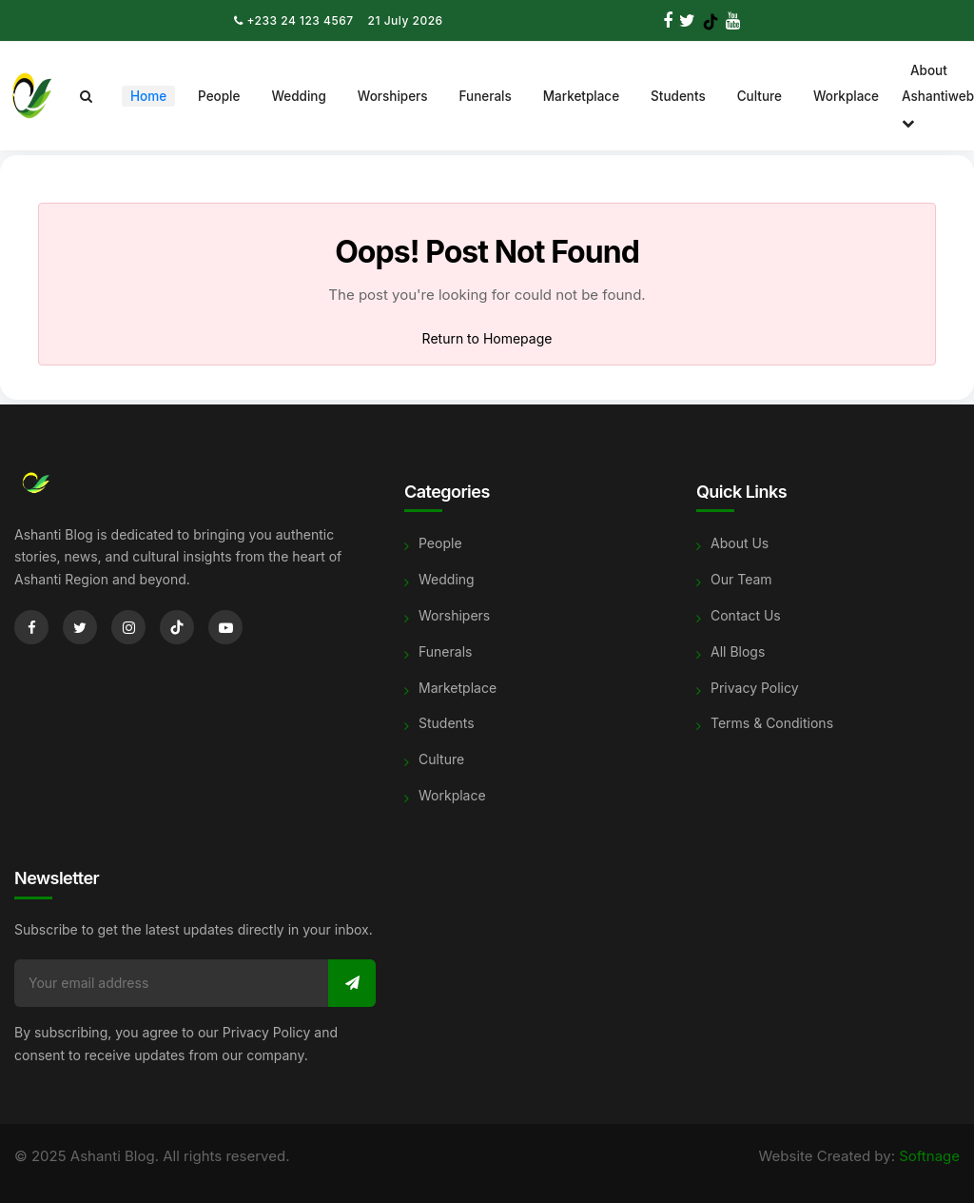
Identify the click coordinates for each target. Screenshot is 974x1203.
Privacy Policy (755, 688)
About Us (740, 543)
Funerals (485, 96)
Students (678, 96)
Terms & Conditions (772, 723)
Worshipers (393, 96)
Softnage (929, 1156)
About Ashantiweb (938, 96)
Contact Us (746, 615)
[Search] (86, 96)
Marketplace (581, 96)
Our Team (741, 579)
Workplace (846, 96)
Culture (759, 96)
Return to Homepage (487, 338)
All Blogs (738, 651)
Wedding (298, 96)
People (219, 96)
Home (148, 96)
